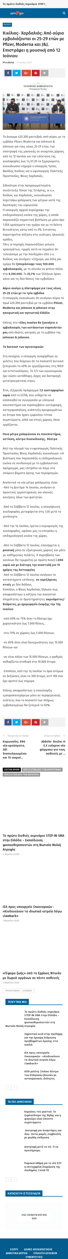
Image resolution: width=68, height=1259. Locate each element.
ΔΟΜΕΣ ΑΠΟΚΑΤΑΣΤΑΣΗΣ (38, 1249)
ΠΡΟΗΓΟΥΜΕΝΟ (12, 991)
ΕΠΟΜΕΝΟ (28, 991)
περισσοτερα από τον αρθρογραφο (42, 769)
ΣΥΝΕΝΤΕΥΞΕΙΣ (34, 1257)
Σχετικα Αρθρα (11, 769)
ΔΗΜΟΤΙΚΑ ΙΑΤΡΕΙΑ (16, 1253)
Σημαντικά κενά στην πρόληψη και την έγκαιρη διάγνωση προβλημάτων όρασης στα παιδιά (43, 1039)
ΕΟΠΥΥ (14, 1249)
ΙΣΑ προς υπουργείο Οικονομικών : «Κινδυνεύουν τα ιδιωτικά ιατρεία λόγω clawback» (32, 911)
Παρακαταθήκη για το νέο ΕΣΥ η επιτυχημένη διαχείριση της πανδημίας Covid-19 (42, 1166)
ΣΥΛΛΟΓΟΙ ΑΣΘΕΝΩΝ (45, 1253)
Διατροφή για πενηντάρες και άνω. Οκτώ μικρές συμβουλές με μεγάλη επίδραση (42, 1134)
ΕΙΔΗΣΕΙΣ (7, 24)
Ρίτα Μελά (8, 62)
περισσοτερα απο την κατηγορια (21, 774)
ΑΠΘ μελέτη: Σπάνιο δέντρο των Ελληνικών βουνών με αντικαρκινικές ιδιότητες (41, 1075)
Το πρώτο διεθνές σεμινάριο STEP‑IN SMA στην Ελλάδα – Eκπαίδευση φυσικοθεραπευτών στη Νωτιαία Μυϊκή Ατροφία (32, 1019)
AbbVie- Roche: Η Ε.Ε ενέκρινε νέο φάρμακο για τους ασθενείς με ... (52, 747)
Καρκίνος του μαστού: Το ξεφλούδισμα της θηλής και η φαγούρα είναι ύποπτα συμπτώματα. (42, 1117)
